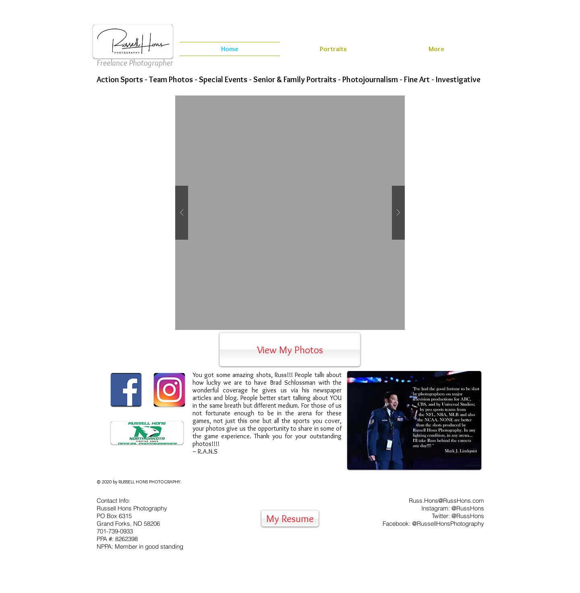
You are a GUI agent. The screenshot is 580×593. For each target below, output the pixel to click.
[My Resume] (290, 518)
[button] (290, 212)
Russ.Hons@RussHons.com (446, 500)
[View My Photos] (290, 349)
